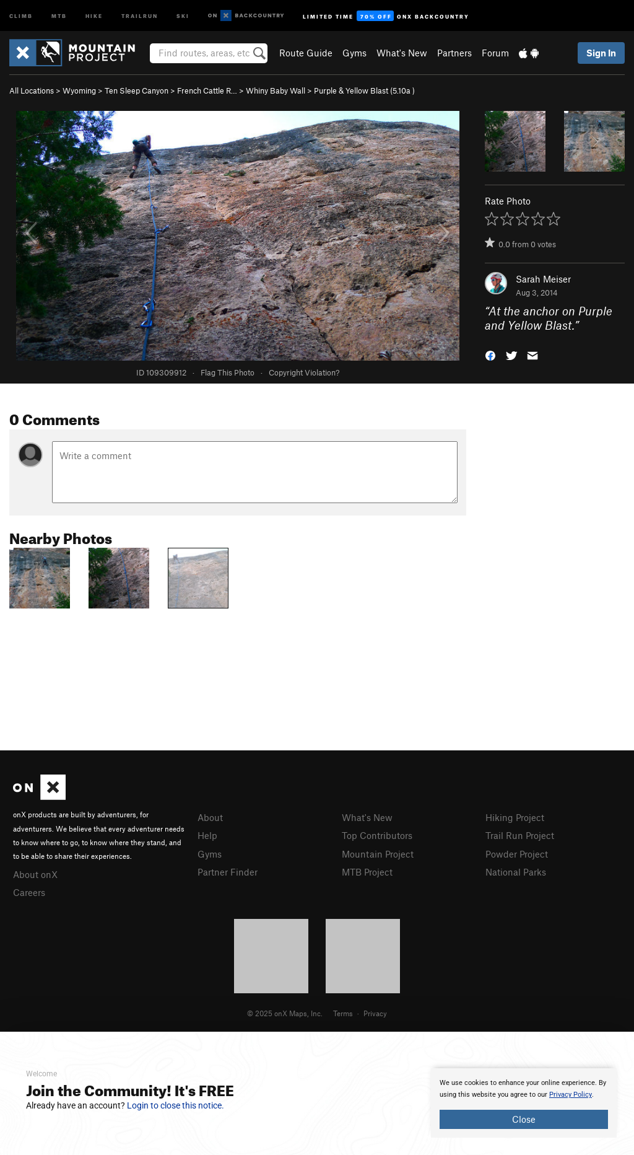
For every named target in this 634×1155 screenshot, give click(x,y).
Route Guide (305, 52)
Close (524, 1119)
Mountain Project (378, 853)
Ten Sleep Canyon (136, 90)
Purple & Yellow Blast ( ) (364, 90)
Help (207, 835)
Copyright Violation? (304, 372)
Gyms (354, 52)
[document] (524, 1103)
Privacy (375, 1013)
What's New (401, 52)
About (210, 817)
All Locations (31, 90)
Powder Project (516, 853)
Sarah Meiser (543, 278)
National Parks (515, 871)
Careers (29, 892)
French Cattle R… (207, 90)
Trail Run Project (519, 835)
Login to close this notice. (175, 1105)
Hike (94, 15)
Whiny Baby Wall (275, 90)
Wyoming (79, 90)
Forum (495, 52)
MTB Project (367, 871)
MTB (59, 15)
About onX (35, 874)
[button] (490, 354)
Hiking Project (514, 817)
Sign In (601, 52)
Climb (21, 15)
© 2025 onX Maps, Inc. (285, 1013)
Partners (454, 52)
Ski (182, 15)
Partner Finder (228, 871)
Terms (343, 1013)
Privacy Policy (570, 1095)
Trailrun (139, 15)
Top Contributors (377, 835)
